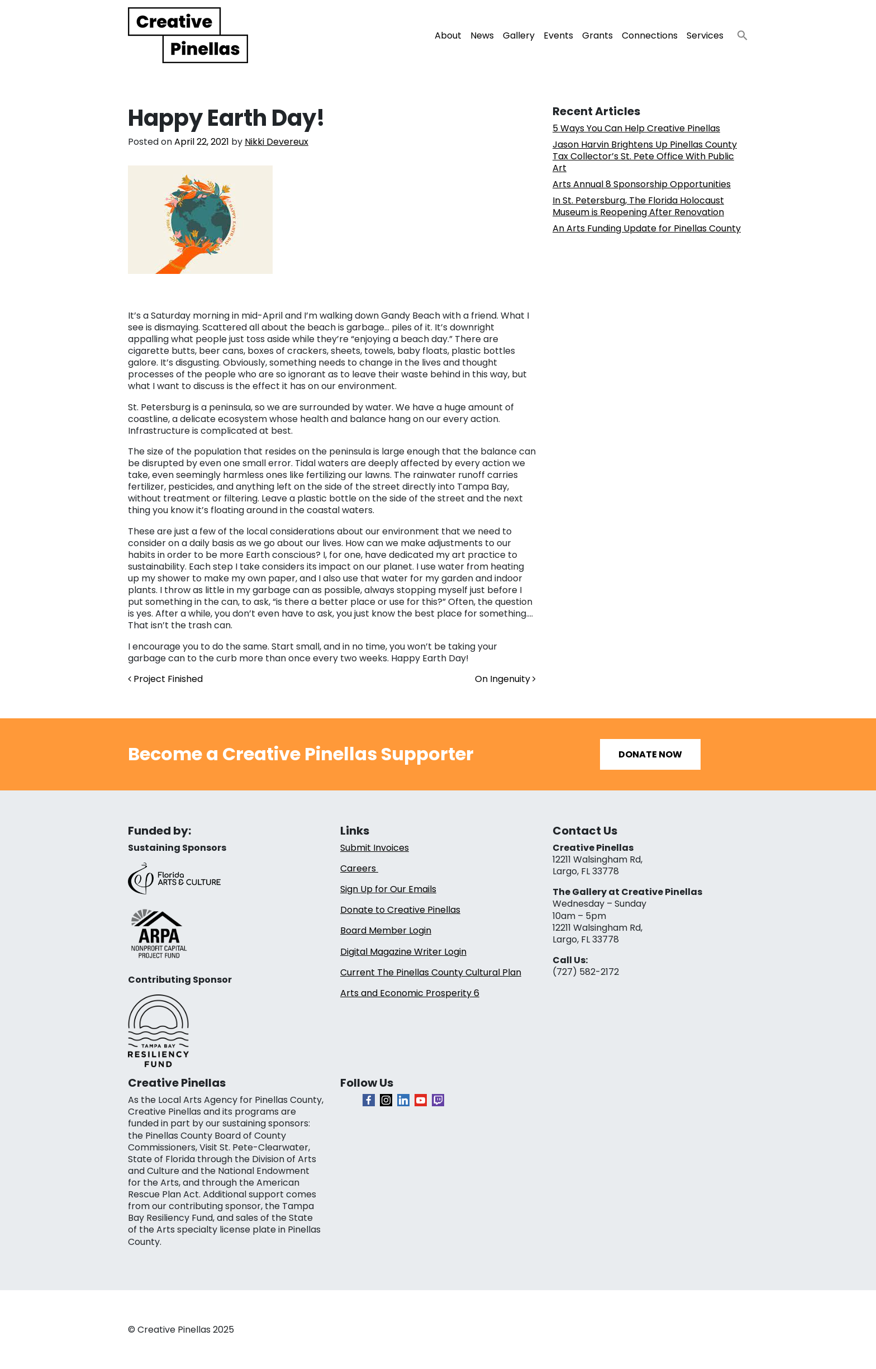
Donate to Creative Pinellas (400, 909)
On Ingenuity (505, 678)
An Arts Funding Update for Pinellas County (647, 228)
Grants (597, 35)
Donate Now (650, 754)
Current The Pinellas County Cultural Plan (430, 972)
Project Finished (165, 678)
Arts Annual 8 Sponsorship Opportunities (642, 184)
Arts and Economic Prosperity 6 (409, 993)
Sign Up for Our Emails (388, 889)
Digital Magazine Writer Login (403, 951)
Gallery (519, 35)
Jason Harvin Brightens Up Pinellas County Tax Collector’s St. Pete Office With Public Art (645, 156)
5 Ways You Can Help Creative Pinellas (636, 128)
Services (705, 35)
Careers (359, 868)
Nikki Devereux (276, 141)
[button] (738, 32)
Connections (650, 35)
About (448, 35)
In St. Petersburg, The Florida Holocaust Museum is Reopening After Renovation (638, 206)
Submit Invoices (374, 847)
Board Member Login (385, 930)
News (482, 35)
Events (558, 35)
